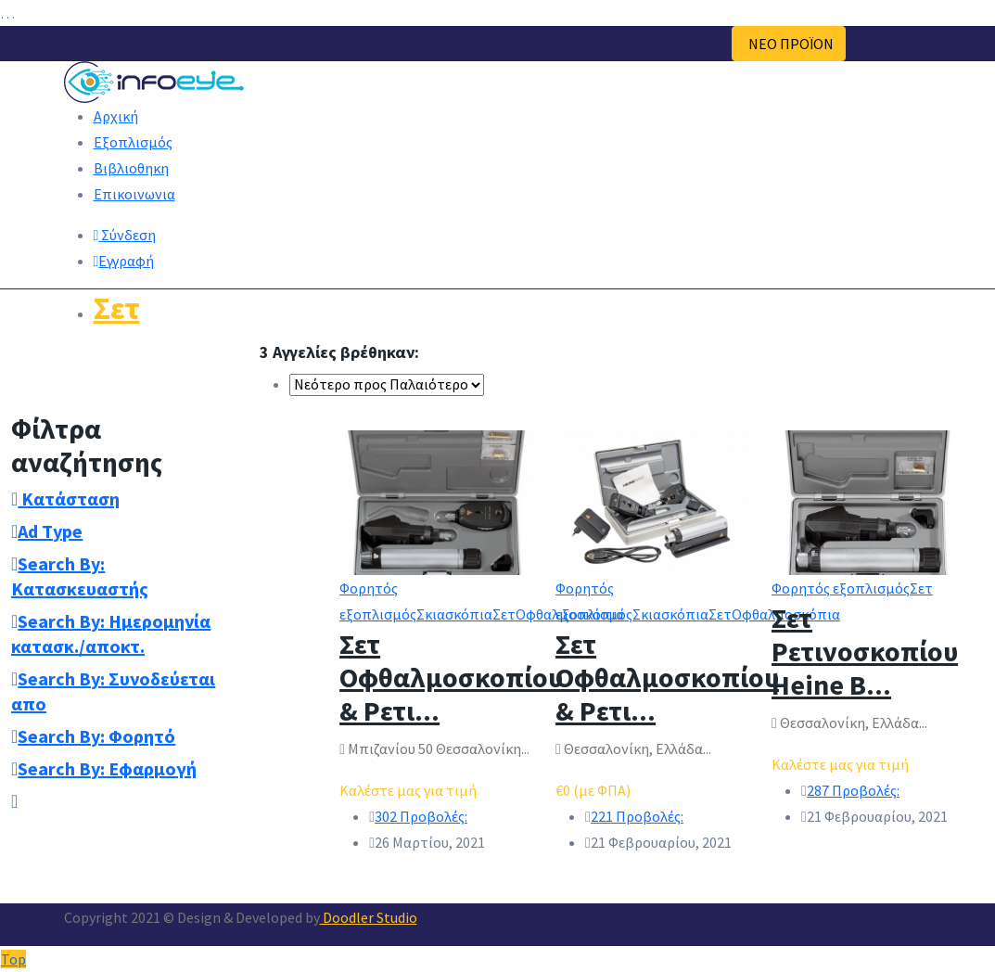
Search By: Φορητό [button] (93, 736)
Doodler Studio (368, 917)
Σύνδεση (125, 234)
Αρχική (116, 116)
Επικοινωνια (134, 194)
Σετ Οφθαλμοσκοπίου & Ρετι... (451, 677)
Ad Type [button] (47, 531)
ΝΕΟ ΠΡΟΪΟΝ (789, 43)
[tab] (124, 498)
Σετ (117, 307)
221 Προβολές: (637, 816)
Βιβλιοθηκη (131, 168)
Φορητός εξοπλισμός (841, 588)
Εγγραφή (124, 260)
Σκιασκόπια (454, 614)
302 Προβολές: (421, 816)
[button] (14, 800)
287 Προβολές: (853, 790)
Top (13, 959)
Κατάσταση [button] (65, 498)
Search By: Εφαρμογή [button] (104, 768)
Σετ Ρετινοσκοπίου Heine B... (865, 651)
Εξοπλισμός (133, 142)
